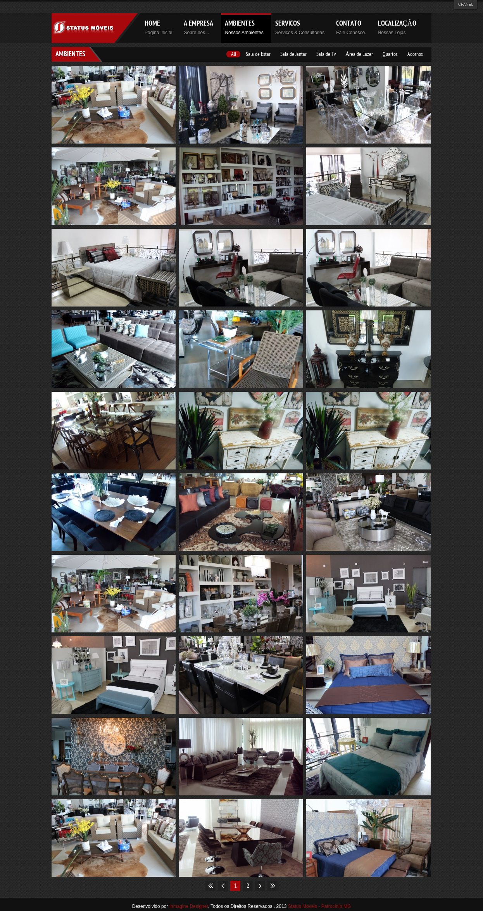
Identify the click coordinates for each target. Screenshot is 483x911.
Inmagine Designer (188, 906)
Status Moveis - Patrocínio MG (318, 906)
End (272, 886)
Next (260, 886)
